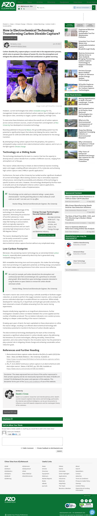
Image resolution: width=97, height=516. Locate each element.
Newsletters (79, 471)
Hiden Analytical (74, 209)
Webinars (45, 476)
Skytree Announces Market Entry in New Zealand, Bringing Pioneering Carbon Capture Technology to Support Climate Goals (87, 54)
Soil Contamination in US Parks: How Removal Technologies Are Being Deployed (87, 98)
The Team (62, 486)
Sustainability (7, 26)
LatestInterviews (90, 25)
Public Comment (28, 448)
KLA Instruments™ (74, 182)
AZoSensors (26, 466)
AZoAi (24, 471)
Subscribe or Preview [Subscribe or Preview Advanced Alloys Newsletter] (80, 231)
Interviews (62, 471)
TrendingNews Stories (69, 25)
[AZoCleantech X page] (90, 500)
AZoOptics (8, 474)
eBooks (44, 483)
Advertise (79, 476)
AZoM (6, 466)
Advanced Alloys (78, 230)
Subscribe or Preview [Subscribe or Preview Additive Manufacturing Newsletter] (80, 222)
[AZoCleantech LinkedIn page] (19, 9)
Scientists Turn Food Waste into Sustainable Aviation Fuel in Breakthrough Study (86, 42)
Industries (62, 478)
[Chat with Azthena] (92, 512)
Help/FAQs (62, 483)
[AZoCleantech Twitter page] (24, 9)
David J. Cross (22, 394)
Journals (44, 486)
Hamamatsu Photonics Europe (78, 191)
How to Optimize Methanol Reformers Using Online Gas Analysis (78, 206)
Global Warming (39, 24)
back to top (87, 495)
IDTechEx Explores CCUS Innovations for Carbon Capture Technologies (86, 74)
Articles (44, 469)
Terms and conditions (32, 381)
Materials (62, 481)
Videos (61, 466)
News (12, 24)
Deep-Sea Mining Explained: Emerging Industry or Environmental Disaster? (86, 119)
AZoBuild (7, 476)
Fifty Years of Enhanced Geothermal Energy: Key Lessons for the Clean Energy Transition (87, 139)
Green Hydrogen (64, 474)
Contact (78, 474)
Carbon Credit (50, 24)
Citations (8, 419)
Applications (63, 476)
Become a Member (65, 488)
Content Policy (80, 486)
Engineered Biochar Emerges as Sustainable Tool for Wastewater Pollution (86, 31)
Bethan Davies (22, 46)
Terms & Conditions (82, 478)
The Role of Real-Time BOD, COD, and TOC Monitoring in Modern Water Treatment (80, 197)
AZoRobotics (8, 471)
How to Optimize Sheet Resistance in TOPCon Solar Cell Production (78, 179)
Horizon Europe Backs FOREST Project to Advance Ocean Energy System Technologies (87, 64)
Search (78, 469)
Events (61, 469)
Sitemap (78, 483)
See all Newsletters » (72, 248)
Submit (59, 451)
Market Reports (47, 478)
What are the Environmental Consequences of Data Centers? (86, 108)
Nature (29, 130)
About (77, 466)
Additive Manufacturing (81, 220)
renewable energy (39, 111)
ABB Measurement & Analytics (77, 201)
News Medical (26, 474)
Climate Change (20, 24)
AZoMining (8, 478)
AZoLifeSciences (27, 476)
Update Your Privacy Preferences (16, 513)
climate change (20, 146)
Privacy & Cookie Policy (83, 481)
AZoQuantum (26, 469)
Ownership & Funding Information (83, 489)
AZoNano (7, 469)
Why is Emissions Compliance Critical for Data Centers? (86, 128)
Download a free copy (46, 235)
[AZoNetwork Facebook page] (21, 9)
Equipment (45, 474)
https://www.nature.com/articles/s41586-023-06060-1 (26, 369)
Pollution (29, 24)
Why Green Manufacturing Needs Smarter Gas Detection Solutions (77, 187)
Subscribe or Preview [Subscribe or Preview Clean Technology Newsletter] (80, 241)
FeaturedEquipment (80, 25)
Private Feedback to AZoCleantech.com (50, 448)
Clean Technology (79, 239)
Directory (45, 471)
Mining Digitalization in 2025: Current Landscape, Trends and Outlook (87, 88)
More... (93, 2)
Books (44, 481)
